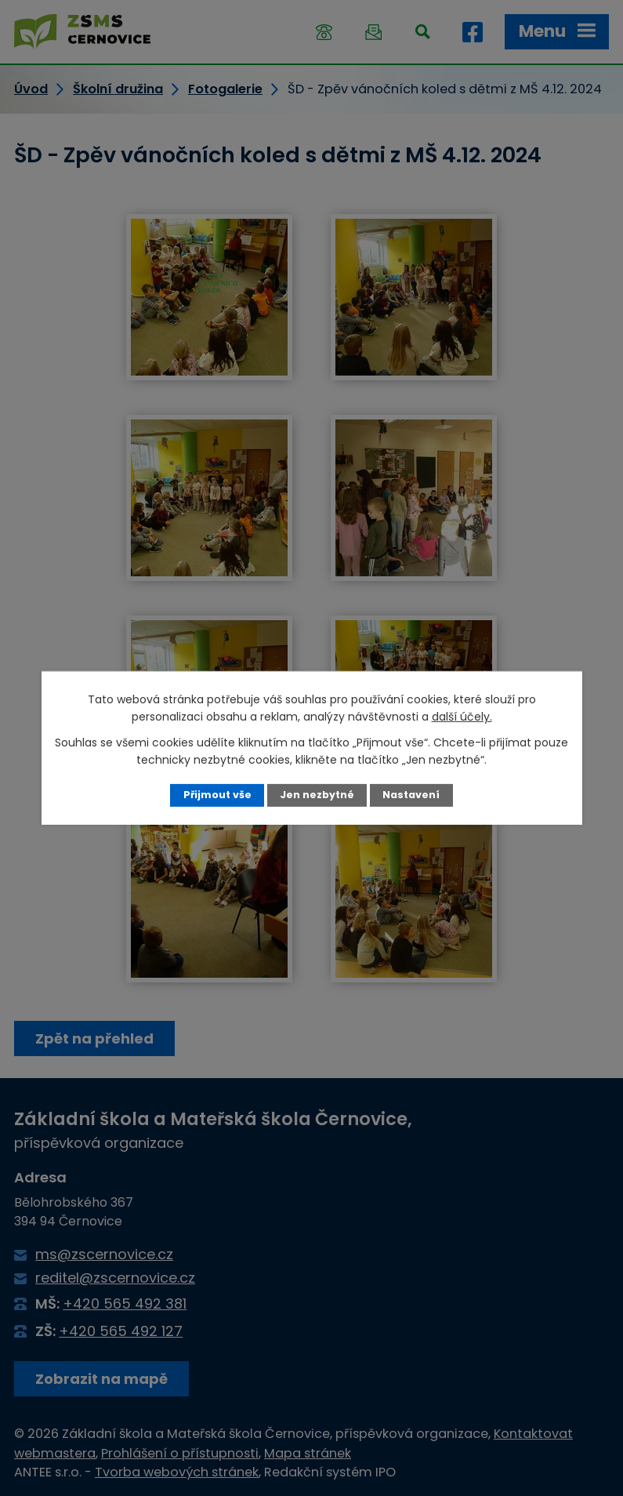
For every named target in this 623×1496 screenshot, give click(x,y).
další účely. (462, 716)
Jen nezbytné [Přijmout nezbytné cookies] (317, 794)
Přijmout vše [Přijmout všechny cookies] (217, 794)
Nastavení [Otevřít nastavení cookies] (411, 794)
